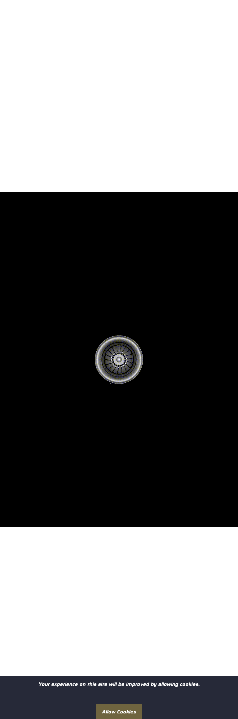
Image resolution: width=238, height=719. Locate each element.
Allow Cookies (119, 711)
